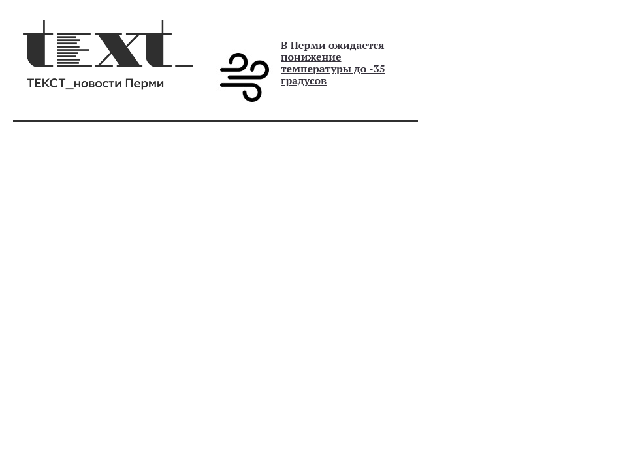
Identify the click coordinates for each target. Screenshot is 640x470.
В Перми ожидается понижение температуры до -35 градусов (333, 62)
